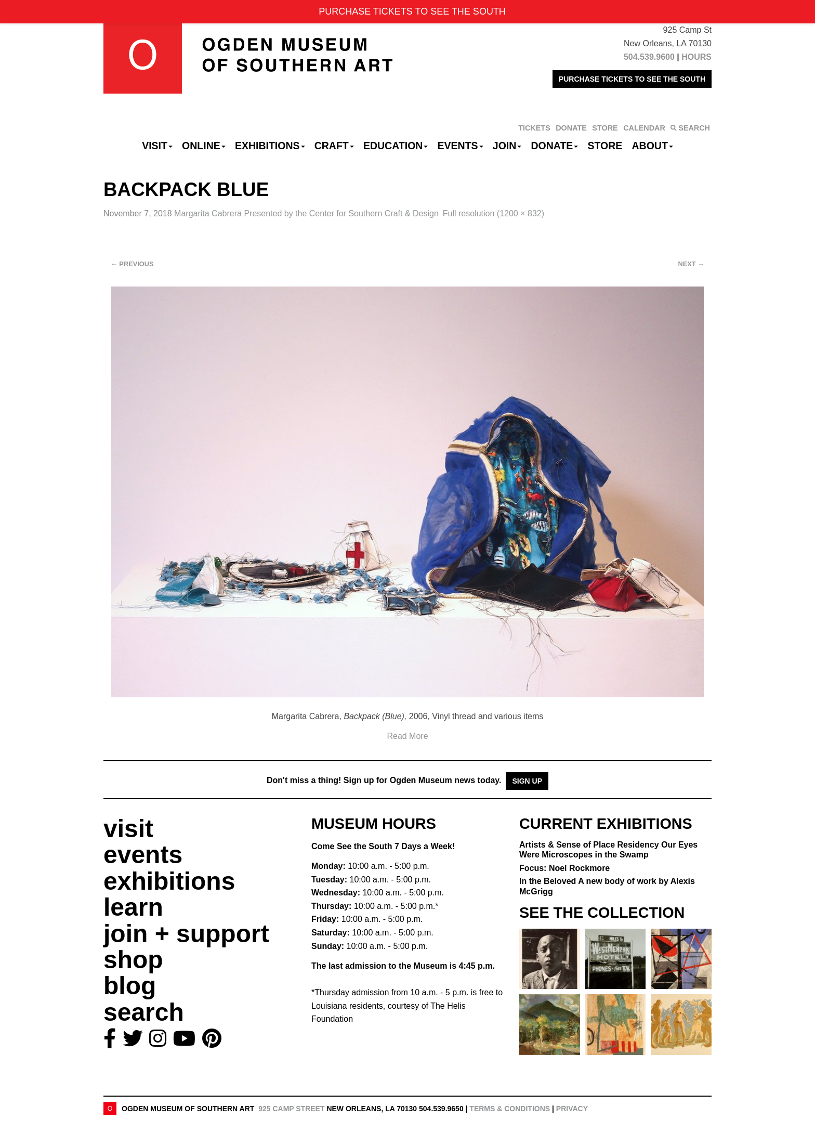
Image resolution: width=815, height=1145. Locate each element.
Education (395, 145)
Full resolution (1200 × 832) (493, 213)
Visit (157, 145)
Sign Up (527, 781)
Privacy (572, 1108)
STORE (604, 128)
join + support (186, 933)
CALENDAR (644, 128)
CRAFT (334, 145)
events (142, 854)
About (652, 145)
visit (128, 828)
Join (507, 145)
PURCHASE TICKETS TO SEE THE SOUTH (632, 79)
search (143, 1012)
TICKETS (534, 128)
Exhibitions (270, 145)
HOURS (696, 57)
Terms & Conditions (509, 1108)
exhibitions (169, 881)
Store (605, 145)
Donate (554, 145)
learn (133, 907)
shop (133, 959)
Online (204, 145)
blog (129, 985)
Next (691, 264)
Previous (132, 264)
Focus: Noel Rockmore (564, 868)
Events (460, 145)
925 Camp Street (291, 1108)
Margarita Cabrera (306, 213)
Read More (407, 736)
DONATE (571, 128)
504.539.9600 (649, 57)
